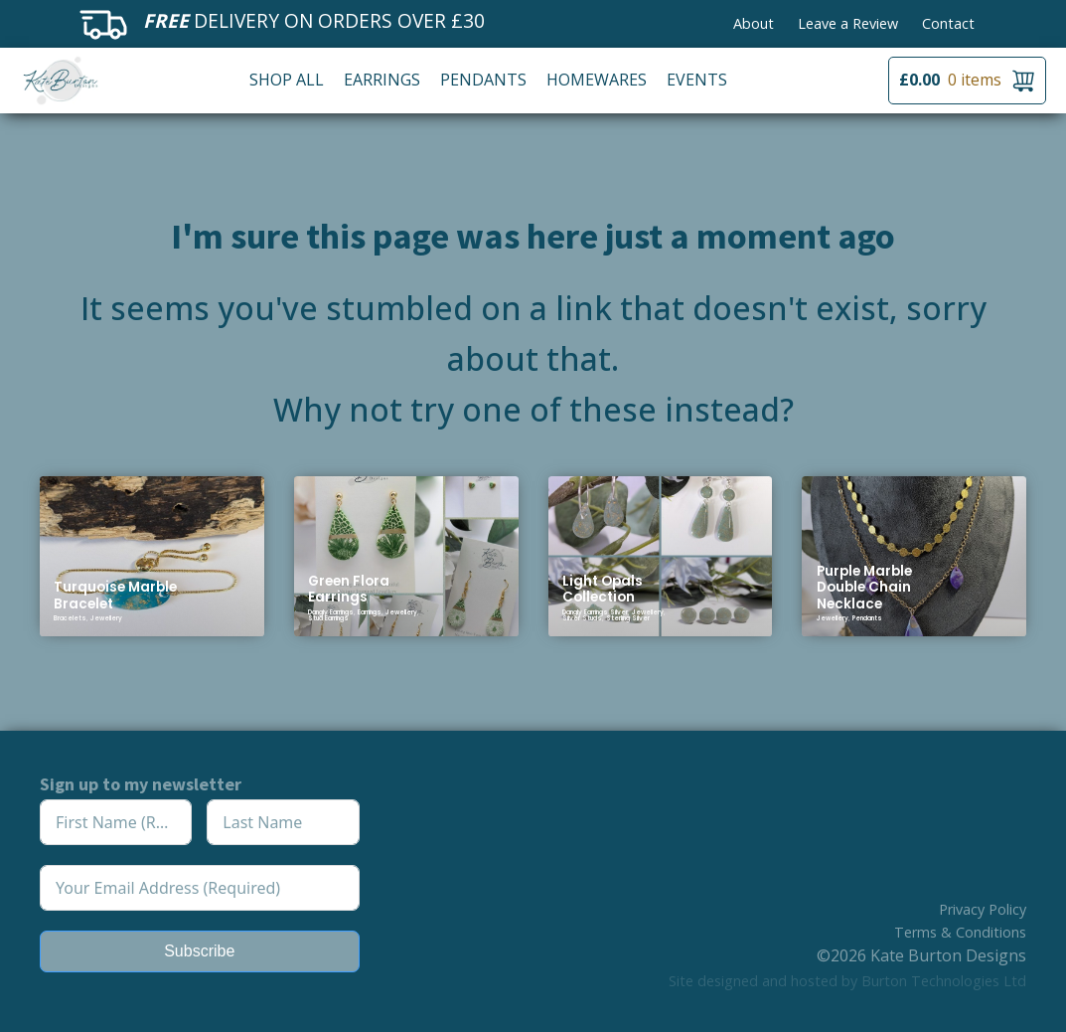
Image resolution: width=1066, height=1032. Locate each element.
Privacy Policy (982, 909)
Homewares (596, 79)
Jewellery (106, 618)
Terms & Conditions (960, 932)
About (753, 23)
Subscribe (199, 951)
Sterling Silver (628, 618)
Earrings (382, 79)
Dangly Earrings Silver (595, 612)
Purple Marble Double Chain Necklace (864, 587)
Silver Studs (582, 618)
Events (697, 79)
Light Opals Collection (602, 589)
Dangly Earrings (331, 612)
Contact (948, 23)
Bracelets (70, 618)
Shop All (286, 79)
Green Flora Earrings (348, 589)
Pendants (483, 79)
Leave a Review (848, 23)
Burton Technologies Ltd (943, 980)
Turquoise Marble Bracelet (115, 595)
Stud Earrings (328, 618)
